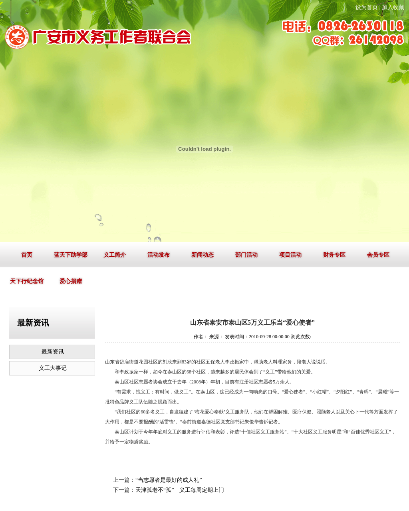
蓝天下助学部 (70, 255)
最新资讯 (53, 352)
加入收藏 (393, 7)
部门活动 (246, 255)
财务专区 (334, 255)
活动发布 (158, 255)
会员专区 (378, 255)
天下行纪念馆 (27, 281)
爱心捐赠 (71, 281)
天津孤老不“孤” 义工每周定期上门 (179, 490)
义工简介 (114, 255)
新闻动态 (202, 255)
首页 (26, 255)
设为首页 (366, 7)
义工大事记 (53, 368)
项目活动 (290, 255)
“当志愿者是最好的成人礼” (168, 480)
